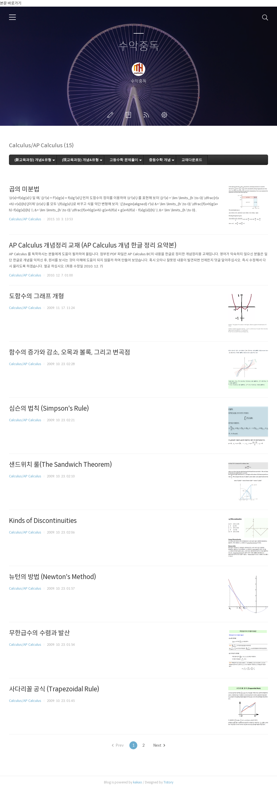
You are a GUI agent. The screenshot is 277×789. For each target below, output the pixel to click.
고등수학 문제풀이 (124, 160)
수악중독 (138, 46)
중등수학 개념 (160, 160)
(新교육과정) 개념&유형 (33, 160)
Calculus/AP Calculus (25, 219)
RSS (147, 115)
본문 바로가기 (10, 3)
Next (159, 745)
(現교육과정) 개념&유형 (80, 160)
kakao (137, 782)
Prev (118, 745)
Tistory (168, 782)
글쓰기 (111, 115)
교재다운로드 (191, 160)
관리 (165, 115)
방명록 (129, 115)
